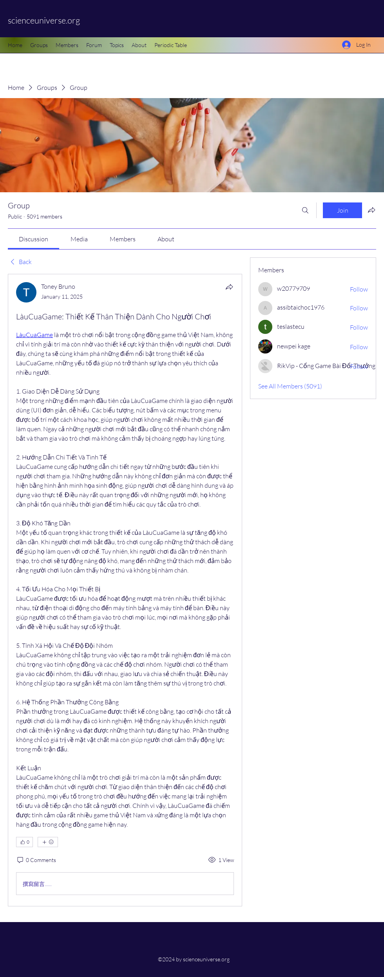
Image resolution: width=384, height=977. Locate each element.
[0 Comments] (36, 860)
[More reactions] (48, 842)
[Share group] (371, 210)
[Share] (229, 287)
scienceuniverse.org (44, 20)
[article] (125, 590)
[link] (33, 239)
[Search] (305, 210)
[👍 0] (24, 842)
